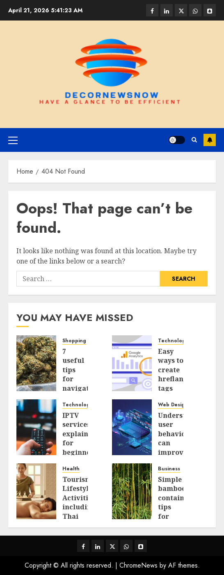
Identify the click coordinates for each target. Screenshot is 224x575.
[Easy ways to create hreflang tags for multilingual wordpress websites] (132, 363)
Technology (173, 340)
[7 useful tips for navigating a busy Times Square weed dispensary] (36, 363)
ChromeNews (138, 565)
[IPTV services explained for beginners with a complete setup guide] (36, 427)
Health (71, 468)
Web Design (173, 404)
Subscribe (209, 140)
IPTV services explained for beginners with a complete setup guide (79, 452)
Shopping (74, 340)
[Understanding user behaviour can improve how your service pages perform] (132, 427)
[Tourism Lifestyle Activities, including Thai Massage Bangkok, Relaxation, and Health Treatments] (36, 491)
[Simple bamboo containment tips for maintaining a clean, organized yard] (132, 491)
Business (169, 468)
